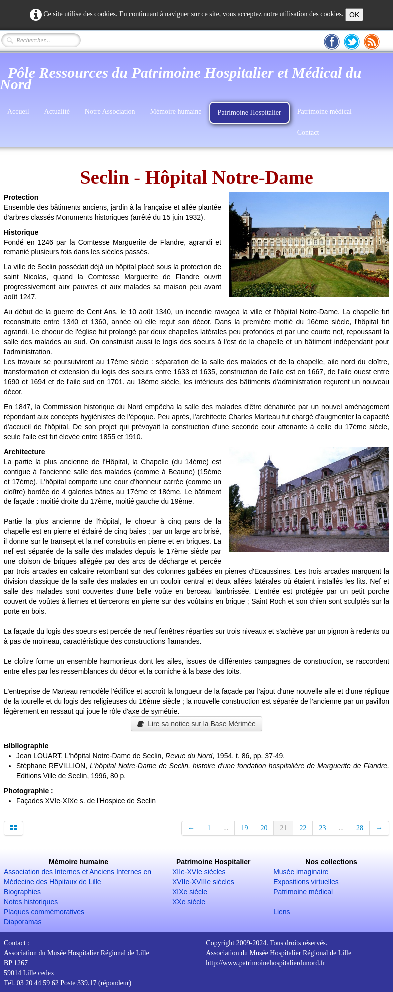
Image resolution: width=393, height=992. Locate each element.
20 (263, 828)
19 (244, 828)
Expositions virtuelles (306, 882)
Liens (281, 912)
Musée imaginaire (301, 872)
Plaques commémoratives (44, 912)
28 (359, 828)
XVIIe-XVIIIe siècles (203, 882)
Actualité (57, 111)
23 (322, 828)
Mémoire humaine (176, 111)
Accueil (18, 111)
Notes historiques (31, 902)
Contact (308, 132)
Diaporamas (22, 922)
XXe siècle (188, 902)
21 (283, 828)
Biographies (22, 892)
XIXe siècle (189, 892)
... (226, 828)
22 (302, 828)
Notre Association (110, 111)
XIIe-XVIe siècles (199, 872)
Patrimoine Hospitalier (249, 112)
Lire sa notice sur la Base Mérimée (196, 724)
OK (354, 15)
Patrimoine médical (324, 111)
